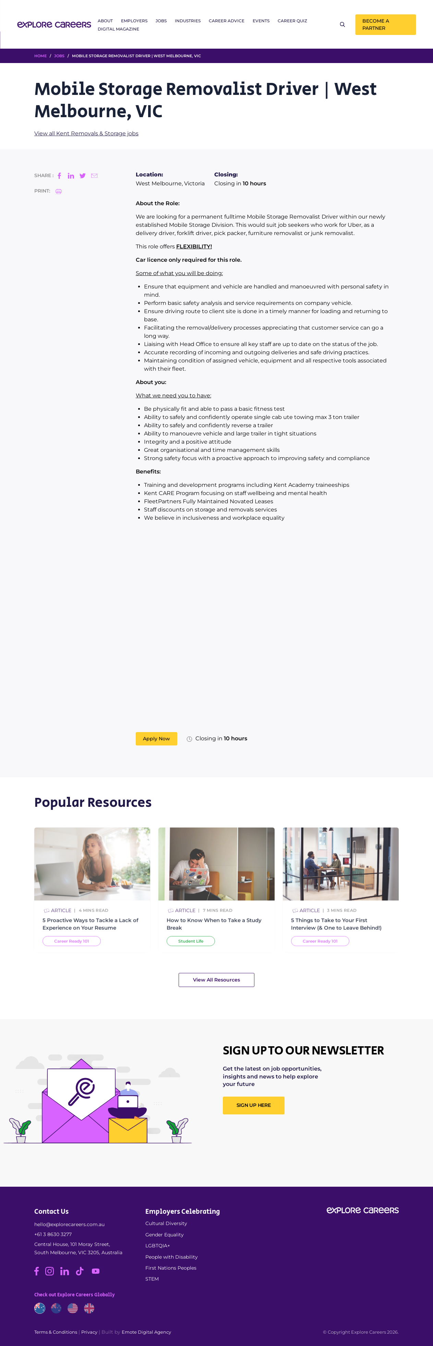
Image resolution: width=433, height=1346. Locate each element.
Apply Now (156, 739)
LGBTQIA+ (157, 1246)
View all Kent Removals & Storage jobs (86, 133)
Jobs (161, 20)
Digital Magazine (118, 29)
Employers (134, 20)
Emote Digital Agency (146, 1332)
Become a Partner (375, 24)
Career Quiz (292, 20)
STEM (152, 1279)
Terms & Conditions (55, 1332)
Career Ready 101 (71, 947)
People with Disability (171, 1257)
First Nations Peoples (170, 1268)
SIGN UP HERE (254, 1105)
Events (261, 20)
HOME (40, 55)
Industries (188, 20)
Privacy (89, 1332)
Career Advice (226, 20)
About (105, 20)
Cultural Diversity (166, 1223)
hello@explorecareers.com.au (69, 1224)
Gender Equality (164, 1235)
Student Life (190, 947)
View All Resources (216, 980)
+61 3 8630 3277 (53, 1234)
